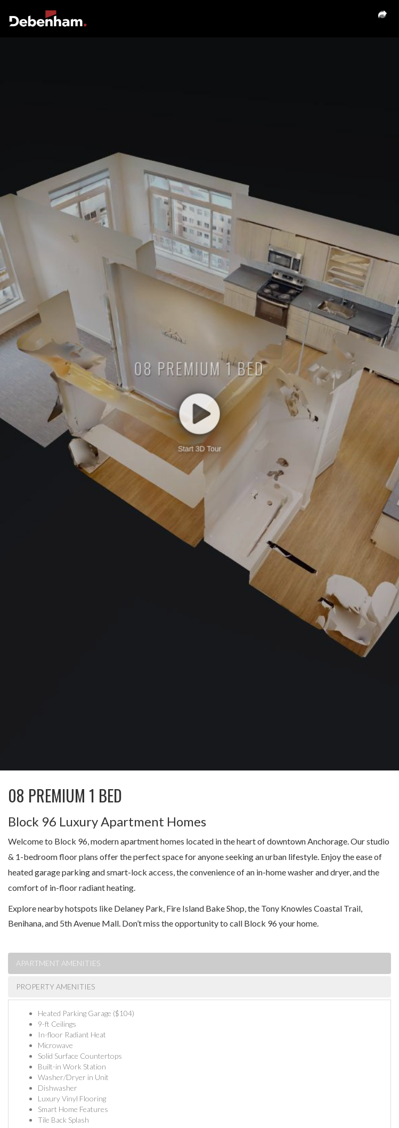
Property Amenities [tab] (55, 986)
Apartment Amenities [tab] (58, 963)
